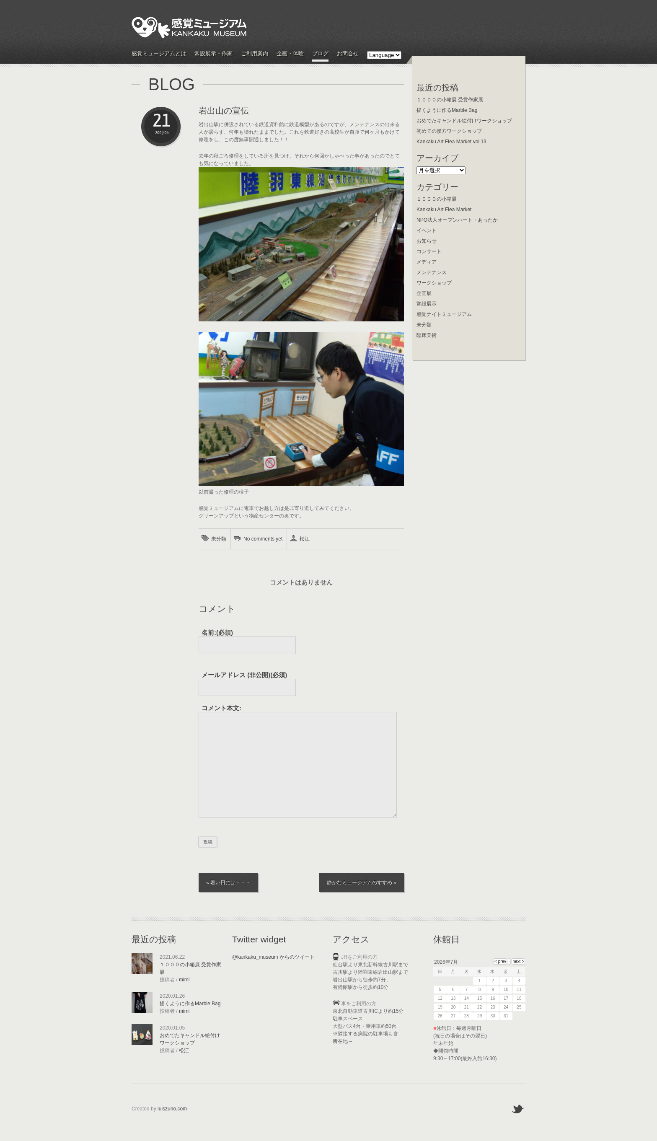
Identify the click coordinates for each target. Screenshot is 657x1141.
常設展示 (426, 304)
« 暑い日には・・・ (228, 882)
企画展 (424, 293)
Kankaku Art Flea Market (443, 209)
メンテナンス (431, 272)
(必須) (244, 674)
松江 (305, 539)
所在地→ (343, 1041)
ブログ (320, 54)
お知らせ (426, 241)
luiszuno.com (172, 1109)
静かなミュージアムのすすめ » (361, 882)
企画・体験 (290, 54)
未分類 (218, 539)
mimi (184, 980)
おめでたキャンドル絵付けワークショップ (464, 121)
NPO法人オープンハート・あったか (457, 220)
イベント (426, 230)
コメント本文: (221, 708)
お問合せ (348, 54)
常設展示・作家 (213, 54)
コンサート (429, 251)
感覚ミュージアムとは (159, 54)
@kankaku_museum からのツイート (273, 957)
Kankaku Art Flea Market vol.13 (451, 142)
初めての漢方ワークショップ (449, 131)
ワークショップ (434, 283)
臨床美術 (426, 335)
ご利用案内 (254, 54)
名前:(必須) (217, 632)
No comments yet (262, 539)
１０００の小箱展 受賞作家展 (449, 100)
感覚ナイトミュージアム (444, 314)
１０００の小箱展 (436, 199)
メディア (426, 262)
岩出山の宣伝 (224, 110)
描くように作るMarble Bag (446, 110)
